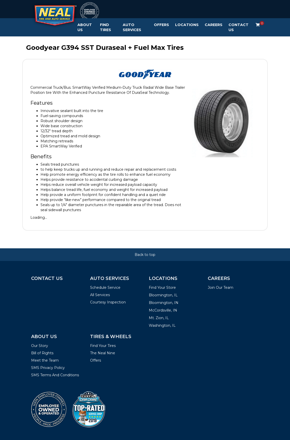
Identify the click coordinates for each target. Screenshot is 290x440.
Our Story (39, 345)
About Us (84, 27)
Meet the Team (45, 360)
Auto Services (132, 27)
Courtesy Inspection (108, 302)
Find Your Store (162, 287)
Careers (213, 25)
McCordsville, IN (163, 310)
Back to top (145, 254)
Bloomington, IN (163, 302)
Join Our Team (220, 287)
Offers (161, 25)
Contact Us (238, 27)
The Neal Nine (102, 353)
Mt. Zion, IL (159, 318)
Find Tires (105, 27)
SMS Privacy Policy (48, 367)
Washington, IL (162, 325)
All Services (100, 295)
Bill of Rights (42, 353)
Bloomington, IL (163, 295)
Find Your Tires (103, 345)
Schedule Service (105, 287)
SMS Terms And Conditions (55, 375)
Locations (187, 25)
